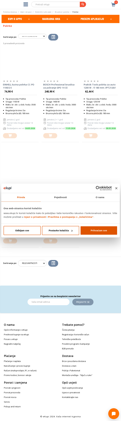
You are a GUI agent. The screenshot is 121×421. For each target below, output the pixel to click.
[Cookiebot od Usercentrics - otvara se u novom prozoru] (98, 188)
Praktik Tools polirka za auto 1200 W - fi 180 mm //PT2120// (100, 86)
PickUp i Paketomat (71, 370)
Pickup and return (12, 406)
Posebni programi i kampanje (76, 343)
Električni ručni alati (43, 12)
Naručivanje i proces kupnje (17, 365)
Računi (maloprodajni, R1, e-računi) (20, 370)
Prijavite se (83, 302)
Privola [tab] (21, 197)
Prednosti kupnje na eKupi (16, 334)
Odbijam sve (22, 230)
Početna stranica (10, 12)
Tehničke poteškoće (71, 339)
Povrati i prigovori (12, 387)
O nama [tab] (100, 197)
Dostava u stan (69, 365)
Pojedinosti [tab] (60, 197)
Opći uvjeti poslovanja (72, 387)
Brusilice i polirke (62, 12)
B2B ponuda (68, 348)
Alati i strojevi (26, 12)
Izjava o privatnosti (71, 392)
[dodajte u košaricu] (10, 135)
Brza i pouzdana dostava (74, 361)
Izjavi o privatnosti (35, 217)
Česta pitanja (68, 329)
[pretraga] (83, 4)
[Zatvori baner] (116, 188)
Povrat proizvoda (12, 392)
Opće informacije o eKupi (16, 329)
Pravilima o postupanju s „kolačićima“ (70, 217)
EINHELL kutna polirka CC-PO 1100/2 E (18, 86)
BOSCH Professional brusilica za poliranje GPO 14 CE (58, 86)
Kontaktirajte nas (70, 397)
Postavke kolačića (60, 230)
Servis (7, 401)
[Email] (49, 302)
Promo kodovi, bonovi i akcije (17, 375)
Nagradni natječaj (12, 343)
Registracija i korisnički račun (75, 334)
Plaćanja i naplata (12, 361)
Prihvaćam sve (99, 230)
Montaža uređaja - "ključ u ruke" (77, 375)
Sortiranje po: (10, 37)
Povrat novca (10, 397)
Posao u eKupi (11, 339)
